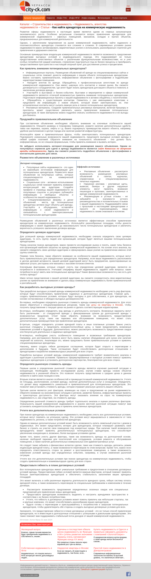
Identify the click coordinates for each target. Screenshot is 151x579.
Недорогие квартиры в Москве (73, 548)
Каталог (24, 24)
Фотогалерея (104, 18)
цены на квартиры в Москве (107, 305)
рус (128, 9)
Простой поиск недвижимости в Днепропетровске (110, 549)
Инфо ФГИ (74, 18)
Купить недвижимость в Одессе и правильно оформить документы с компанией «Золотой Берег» (111, 532)
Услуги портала (119, 18)
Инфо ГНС (62, 18)
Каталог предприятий (34, 18)
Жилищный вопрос (31, 529)
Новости (51, 18)
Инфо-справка (89, 18)
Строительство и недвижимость (52, 24)
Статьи (45, 27)
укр (128, 6)
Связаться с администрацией (93, 569)
